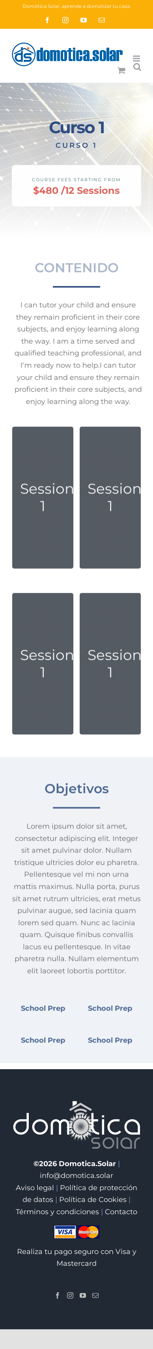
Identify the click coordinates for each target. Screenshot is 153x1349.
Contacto (121, 1212)
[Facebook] (57, 1295)
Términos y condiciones (57, 1212)
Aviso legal (35, 1187)
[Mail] (95, 1295)
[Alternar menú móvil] (137, 58)
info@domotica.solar (76, 1175)
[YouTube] (83, 1295)
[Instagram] (70, 1295)
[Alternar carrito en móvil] (121, 70)
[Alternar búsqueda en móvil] (137, 67)
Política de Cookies (93, 1199)
